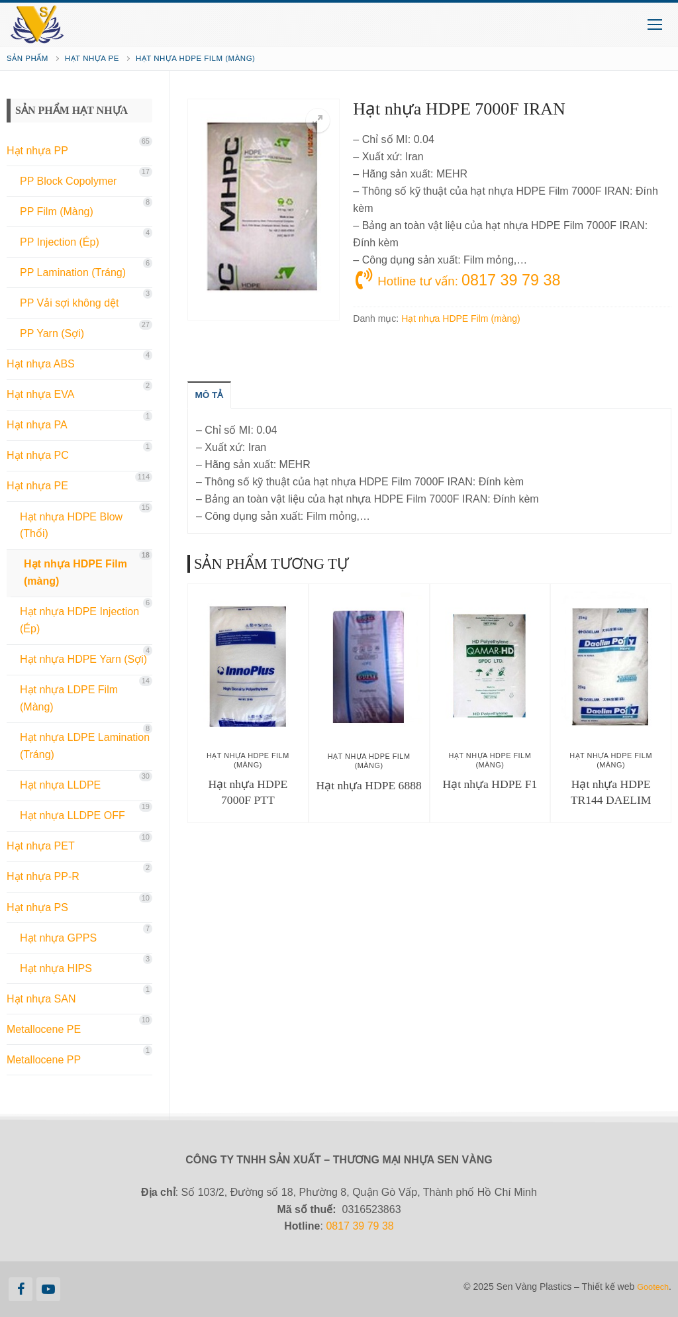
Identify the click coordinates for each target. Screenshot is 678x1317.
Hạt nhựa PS (37, 907)
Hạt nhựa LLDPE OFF (72, 815)
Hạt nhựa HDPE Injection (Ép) (79, 620)
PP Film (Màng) (56, 211)
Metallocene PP (44, 1059)
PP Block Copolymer (68, 181)
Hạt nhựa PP (37, 150)
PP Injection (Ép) (59, 242)
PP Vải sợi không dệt (69, 303)
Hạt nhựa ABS (41, 363)
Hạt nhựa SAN (41, 998)
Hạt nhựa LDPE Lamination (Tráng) (85, 746)
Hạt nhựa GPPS (58, 938)
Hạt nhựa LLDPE (60, 785)
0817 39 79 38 (359, 1226)
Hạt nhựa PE (92, 58)
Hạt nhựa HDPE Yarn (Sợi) (83, 659)
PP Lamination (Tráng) (73, 272)
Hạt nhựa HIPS (56, 968)
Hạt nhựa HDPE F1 (490, 786)
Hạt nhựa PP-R (43, 876)
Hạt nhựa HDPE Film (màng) (196, 58)
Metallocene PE (44, 1029)
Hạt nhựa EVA (40, 394)
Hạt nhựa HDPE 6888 (368, 788)
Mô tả (213, 397)
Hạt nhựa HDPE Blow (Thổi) (71, 525)
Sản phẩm (27, 58)
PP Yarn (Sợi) (52, 333)
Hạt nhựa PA (37, 424)
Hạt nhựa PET (41, 846)
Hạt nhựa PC (38, 455)
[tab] (212, 397)
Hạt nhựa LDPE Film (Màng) (69, 698)
